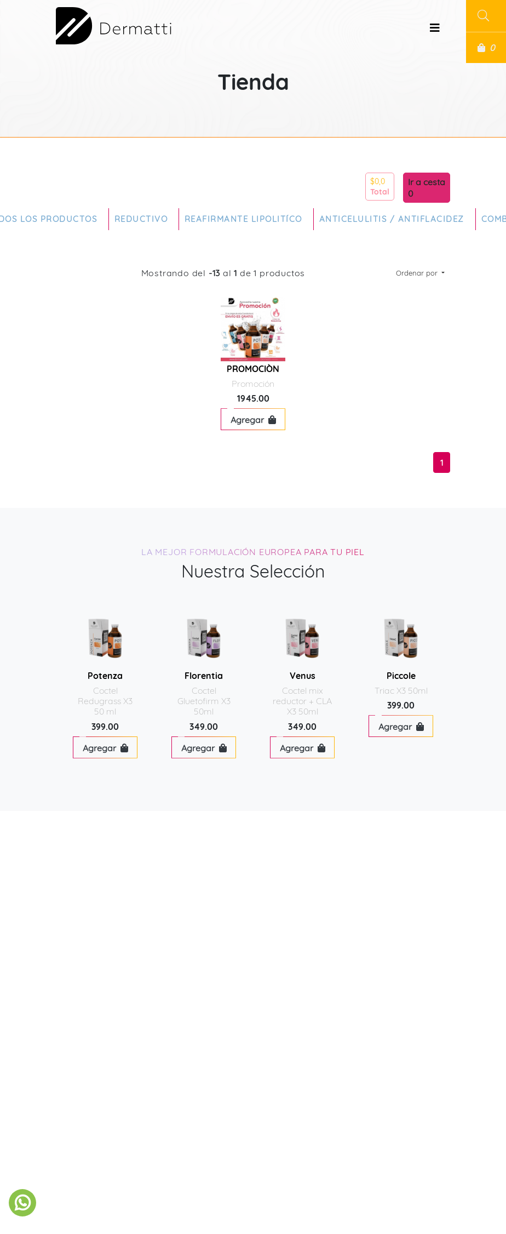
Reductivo (141, 219)
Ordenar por (418, 272)
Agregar (253, 419)
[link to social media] (22, 1202)
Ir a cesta (426, 181)
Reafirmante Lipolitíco (243, 219)
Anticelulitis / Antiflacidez (391, 219)
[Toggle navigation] (434, 31)
